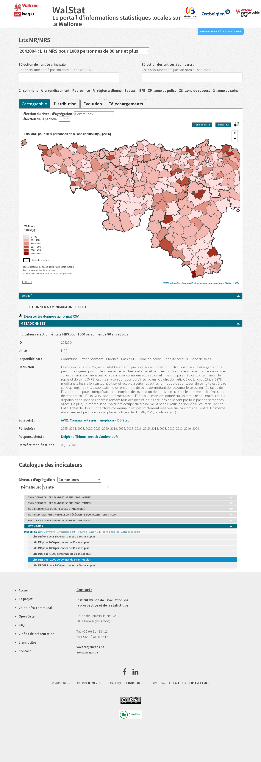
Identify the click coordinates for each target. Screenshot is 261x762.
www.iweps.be (87, 652)
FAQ (22, 625)
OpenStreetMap (178, 283)
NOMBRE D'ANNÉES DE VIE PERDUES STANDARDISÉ (130, 509)
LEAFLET (177, 683)
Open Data (27, 616)
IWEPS (66, 683)
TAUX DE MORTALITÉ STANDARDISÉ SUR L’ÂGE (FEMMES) (130, 503)
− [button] (234, 139)
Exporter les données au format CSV (48, 316)
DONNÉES (130, 296)
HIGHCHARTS (134, 683)
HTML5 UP (94, 683)
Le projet (26, 599)
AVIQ (190, 283)
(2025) (236, 283)
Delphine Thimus (74, 437)
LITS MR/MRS (130, 526)
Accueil (24, 590)
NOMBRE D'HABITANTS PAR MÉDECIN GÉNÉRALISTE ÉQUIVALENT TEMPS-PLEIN (130, 515)
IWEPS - (167, 283)
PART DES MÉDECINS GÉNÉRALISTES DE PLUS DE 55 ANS (130, 520)
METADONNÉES (130, 323)
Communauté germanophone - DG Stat (213, 283)
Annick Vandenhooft (103, 437)
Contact (25, 651)
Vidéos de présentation (36, 634)
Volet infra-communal (35, 608)
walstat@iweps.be (90, 647)
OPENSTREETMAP (197, 683)
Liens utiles (27, 642)
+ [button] (234, 133)
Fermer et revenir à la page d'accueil (221, 31)
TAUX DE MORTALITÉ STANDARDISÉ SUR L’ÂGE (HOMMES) (130, 497)
